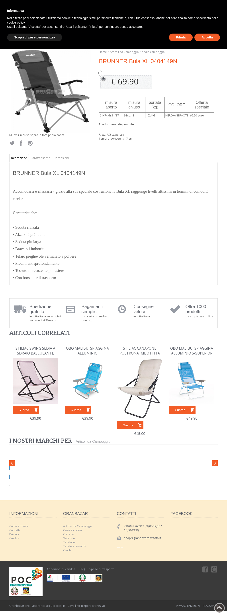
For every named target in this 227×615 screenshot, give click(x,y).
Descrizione (19, 158)
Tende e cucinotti (74, 546)
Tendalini (69, 542)
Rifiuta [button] (181, 37)
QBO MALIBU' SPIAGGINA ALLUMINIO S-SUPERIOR (191, 351)
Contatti (14, 530)
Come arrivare (19, 526)
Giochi (67, 550)
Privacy (14, 534)
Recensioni (61, 158)
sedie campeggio (153, 52)
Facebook (205, 569)
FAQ (82, 569)
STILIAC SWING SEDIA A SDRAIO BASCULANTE (35, 351)
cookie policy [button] (16, 22)
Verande (69, 538)
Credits (14, 538)
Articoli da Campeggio (124, 52)
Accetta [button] (207, 37)
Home (103, 52)
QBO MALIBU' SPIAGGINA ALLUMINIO (87, 351)
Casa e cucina (72, 530)
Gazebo (68, 534)
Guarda (24, 410)
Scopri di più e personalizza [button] (34, 37)
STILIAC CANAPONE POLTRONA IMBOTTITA (139, 351)
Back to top (219, 608)
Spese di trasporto (101, 569)
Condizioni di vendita (61, 569)
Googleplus (214, 569)
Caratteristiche (40, 158)
